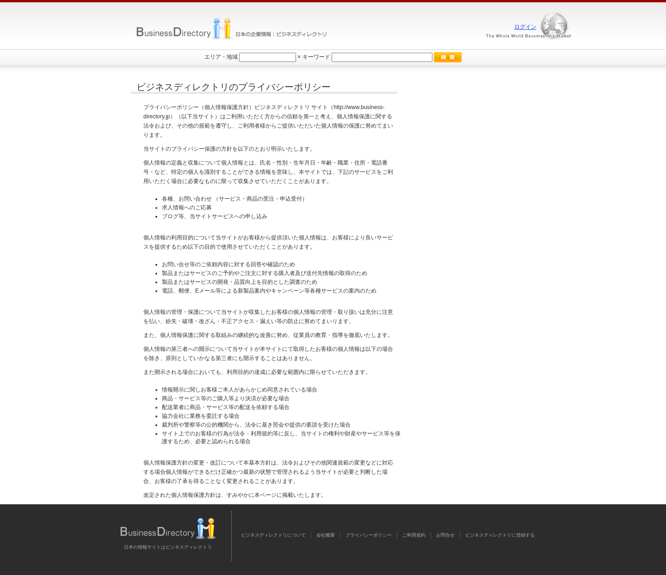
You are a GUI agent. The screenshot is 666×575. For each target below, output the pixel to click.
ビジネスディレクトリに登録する (500, 535)
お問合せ (445, 535)
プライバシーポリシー (368, 535)
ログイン (525, 27)
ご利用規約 (414, 535)
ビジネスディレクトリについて (273, 535)
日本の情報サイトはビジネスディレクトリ (168, 547)
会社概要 (325, 535)
